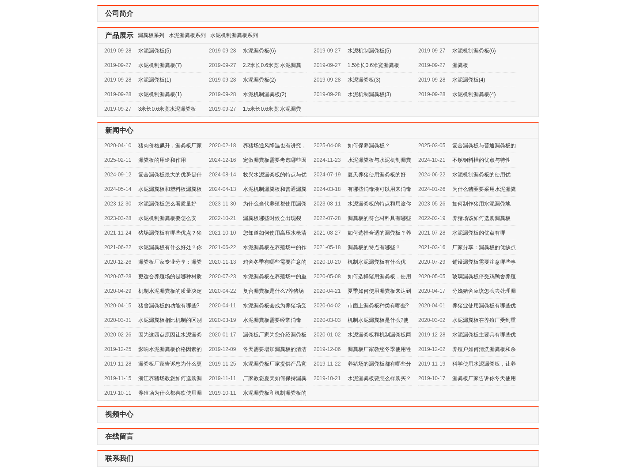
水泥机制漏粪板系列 (234, 35)
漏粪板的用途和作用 (162, 160)
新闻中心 (119, 130)
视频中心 (119, 414)
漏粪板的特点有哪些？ (374, 247)
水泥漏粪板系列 (187, 35)
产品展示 (119, 35)
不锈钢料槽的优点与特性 (481, 160)
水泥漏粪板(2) (259, 80)
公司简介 (119, 13)
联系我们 (119, 458)
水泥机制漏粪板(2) (265, 94)
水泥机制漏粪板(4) (474, 94)
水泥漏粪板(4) (468, 80)
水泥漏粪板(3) (364, 80)
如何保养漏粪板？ (369, 145)
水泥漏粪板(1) (154, 80)
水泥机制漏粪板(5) (369, 51)
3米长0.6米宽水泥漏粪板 (167, 109)
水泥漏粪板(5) (154, 51)
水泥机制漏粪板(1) (160, 94)
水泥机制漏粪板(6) (474, 51)
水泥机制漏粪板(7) (160, 65)
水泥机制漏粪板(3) (369, 94)
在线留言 (119, 436)
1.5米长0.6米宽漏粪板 (373, 65)
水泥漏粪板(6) (259, 51)
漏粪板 (460, 65)
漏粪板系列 (151, 35)
